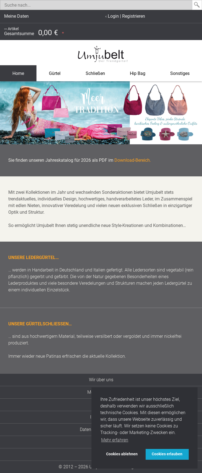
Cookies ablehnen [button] (122, 454)
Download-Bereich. (132, 160)
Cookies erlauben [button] (167, 454)
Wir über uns (101, 379)
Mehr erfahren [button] (114, 440)
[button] (5, 112)
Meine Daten (16, 16)
